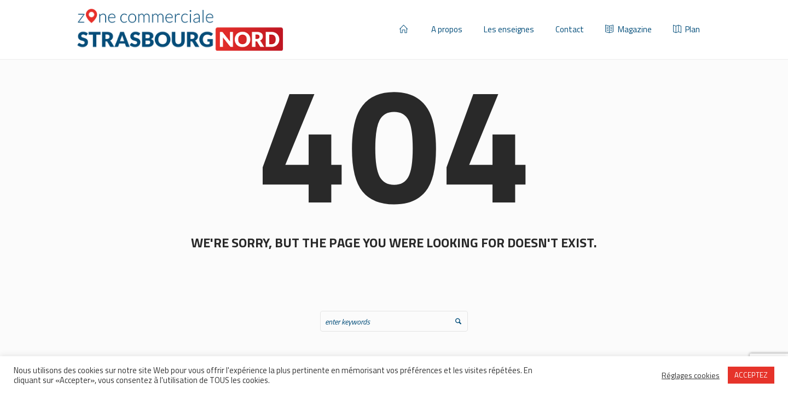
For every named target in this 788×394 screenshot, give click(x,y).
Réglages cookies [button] (691, 375)
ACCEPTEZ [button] (751, 374)
